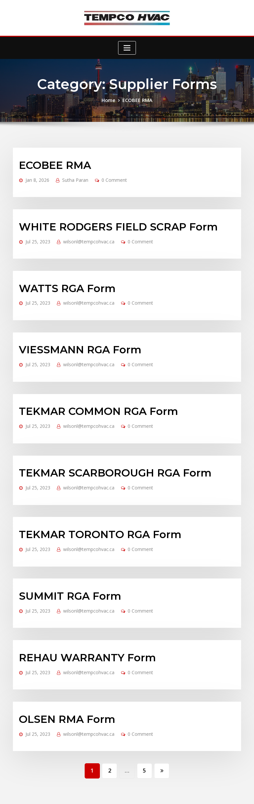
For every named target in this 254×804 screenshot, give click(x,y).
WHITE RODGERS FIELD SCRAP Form (106, 219)
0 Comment (105, 176)
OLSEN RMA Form (61, 671)
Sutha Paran (69, 176)
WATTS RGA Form (61, 275)
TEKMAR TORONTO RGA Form (90, 501)
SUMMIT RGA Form (63, 558)
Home (110, 100)
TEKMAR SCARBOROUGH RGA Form (103, 445)
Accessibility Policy (176, 793)
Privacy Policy (143, 793)
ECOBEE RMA (137, 100)
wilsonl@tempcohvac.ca (82, 233)
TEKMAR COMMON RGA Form (89, 388)
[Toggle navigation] (127, 48)
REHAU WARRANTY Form (79, 614)
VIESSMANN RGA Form (72, 332)
